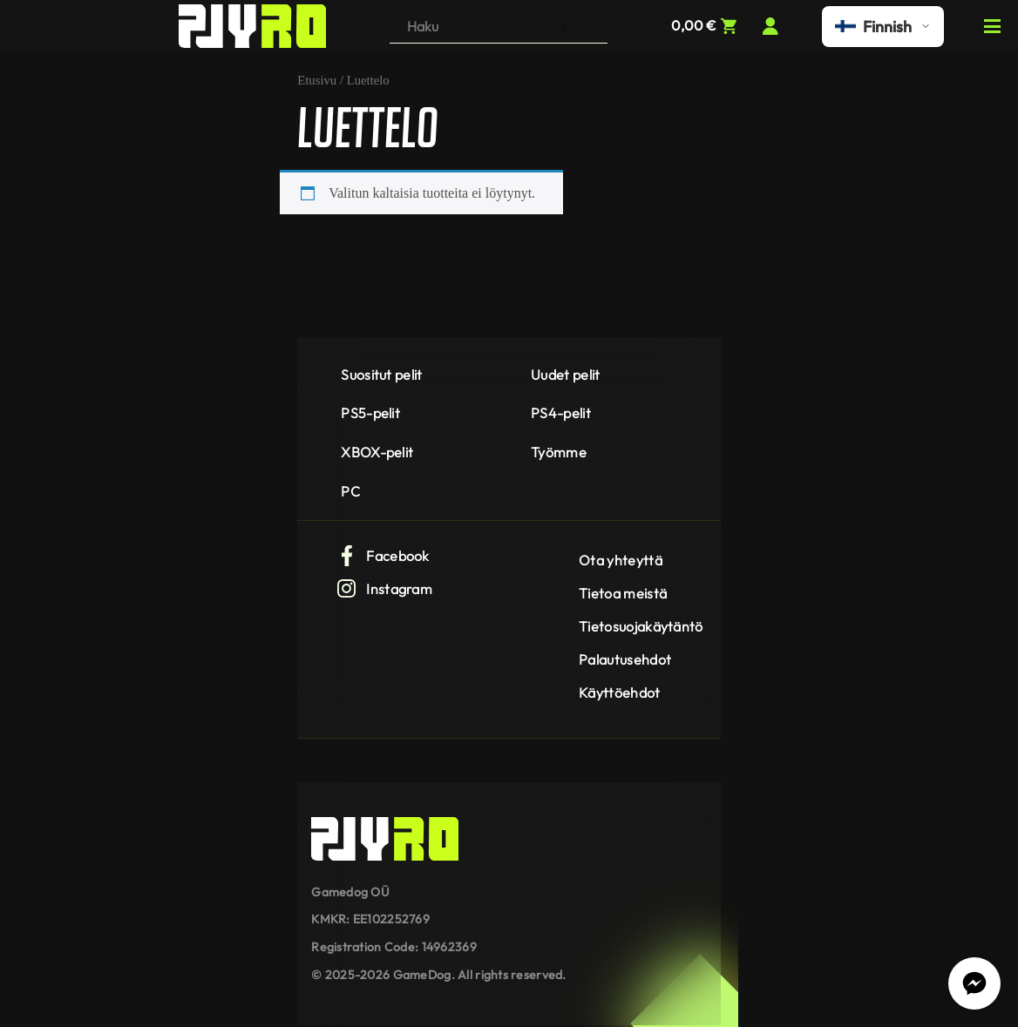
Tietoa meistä (623, 593)
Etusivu (316, 80)
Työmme (559, 452)
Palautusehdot (625, 659)
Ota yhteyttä (620, 560)
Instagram (384, 588)
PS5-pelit (370, 413)
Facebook (383, 555)
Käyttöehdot (620, 692)
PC (350, 491)
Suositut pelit (381, 374)
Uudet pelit (566, 374)
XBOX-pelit (377, 452)
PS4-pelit (561, 413)
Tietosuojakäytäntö (641, 626)
